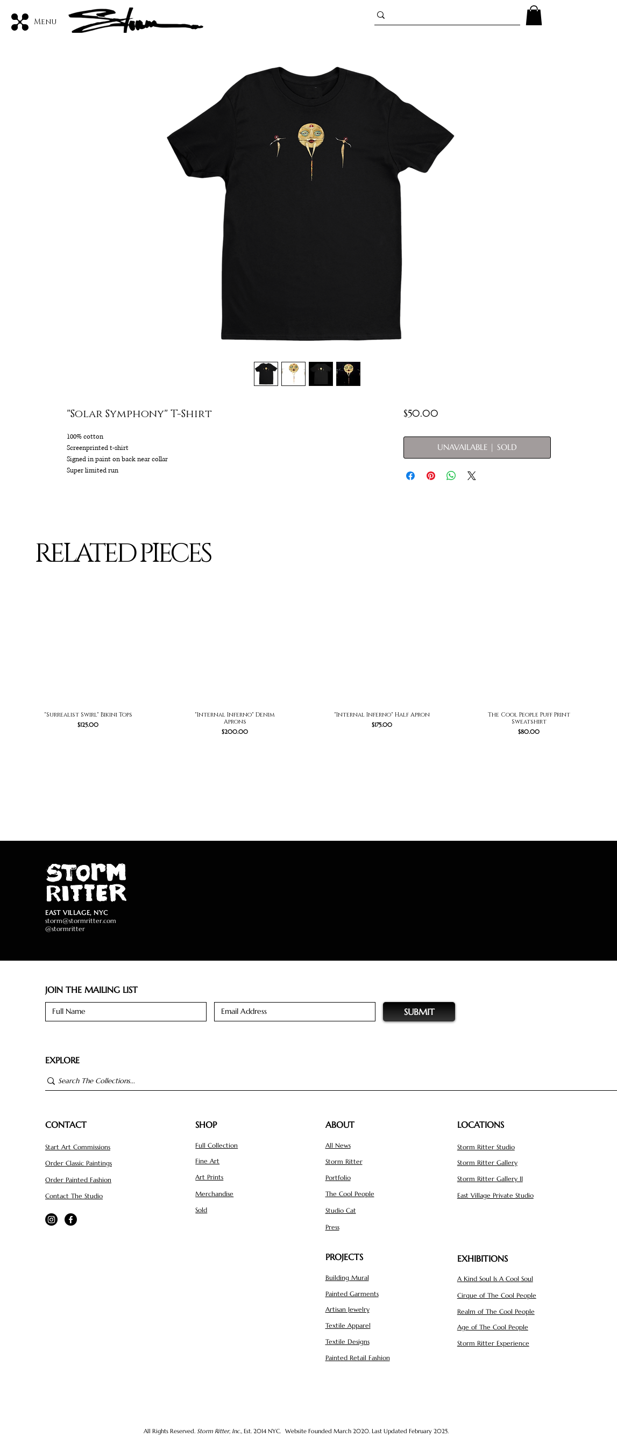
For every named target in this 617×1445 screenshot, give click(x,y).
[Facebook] (71, 1219)
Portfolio (338, 1178)
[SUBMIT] (419, 1011)
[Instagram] (51, 1219)
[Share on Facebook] (410, 475)
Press (332, 1227)
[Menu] (34, 21)
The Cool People (349, 1194)
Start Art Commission (76, 1147)
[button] (534, 15)
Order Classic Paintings (78, 1163)
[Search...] (443, 15)
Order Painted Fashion (78, 1180)
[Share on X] (471, 475)
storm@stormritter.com (80, 921)
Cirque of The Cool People (496, 1295)
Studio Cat (340, 1210)
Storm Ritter (344, 1161)
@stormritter (65, 929)
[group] (308, 677)
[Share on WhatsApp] (451, 475)
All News (338, 1145)
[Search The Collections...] (326, 1080)
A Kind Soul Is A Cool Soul (495, 1279)
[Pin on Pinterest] (430, 475)
